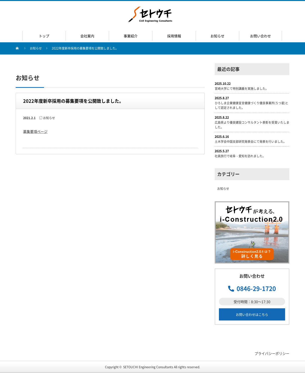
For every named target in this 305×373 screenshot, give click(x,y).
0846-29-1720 (256, 288)
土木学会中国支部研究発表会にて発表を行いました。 (250, 141)
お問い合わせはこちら (252, 314)
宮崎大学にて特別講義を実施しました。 (241, 88)
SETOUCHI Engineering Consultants (148, 367)
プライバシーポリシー (271, 353)
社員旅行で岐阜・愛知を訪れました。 (240, 156)
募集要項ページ (35, 131)
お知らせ (36, 48)
